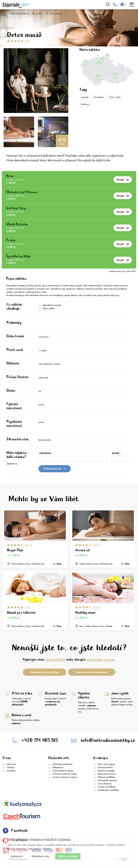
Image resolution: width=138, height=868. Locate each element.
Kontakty (11, 770)
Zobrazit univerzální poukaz (92, 672)
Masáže (85, 97)
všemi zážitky (55, 659)
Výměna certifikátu (107, 786)
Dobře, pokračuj (67, 856)
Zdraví (39, 13)
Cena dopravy (105, 783)
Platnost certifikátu (106, 777)
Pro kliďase (99, 97)
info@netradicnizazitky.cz (108, 740)
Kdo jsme (11, 764)
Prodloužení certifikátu (108, 790)
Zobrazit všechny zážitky (44, 672)
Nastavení (17, 856)
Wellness (85, 104)
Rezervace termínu (107, 773)
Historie (10, 767)
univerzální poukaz (100, 659)
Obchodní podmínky (62, 764)
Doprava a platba (106, 770)
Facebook (15, 830)
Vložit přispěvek (54, 468)
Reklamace (57, 767)
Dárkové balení (105, 767)
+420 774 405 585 (40, 740)
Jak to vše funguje (106, 764)
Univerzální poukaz (107, 780)
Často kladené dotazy (62, 770)
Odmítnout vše (40, 856)
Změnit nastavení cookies (64, 777)
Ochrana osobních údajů (64, 773)
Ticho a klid (114, 97)
